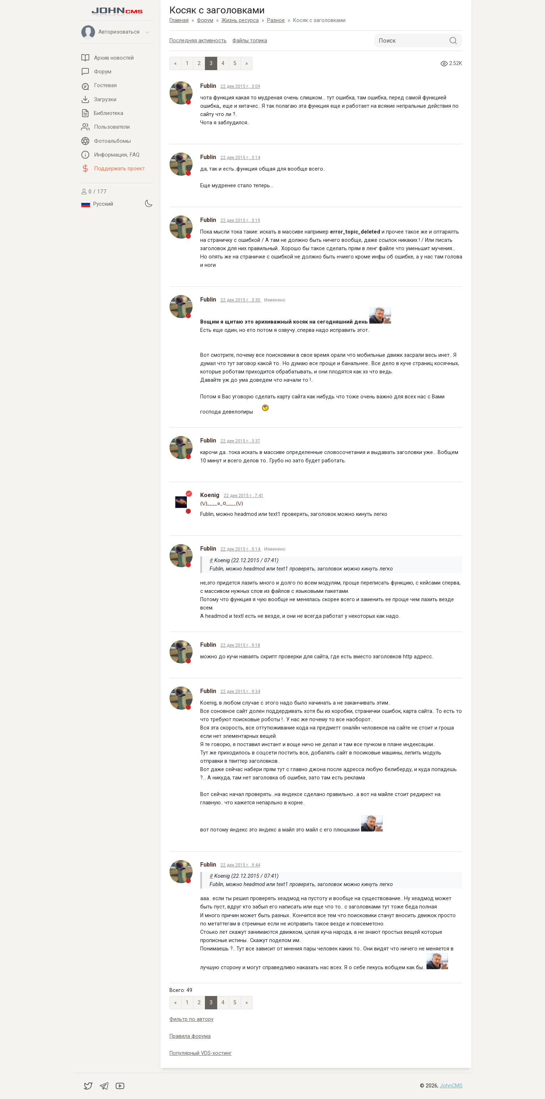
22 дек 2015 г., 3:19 (240, 220)
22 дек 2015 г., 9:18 (240, 645)
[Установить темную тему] (148, 203)
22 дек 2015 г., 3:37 (240, 441)
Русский (97, 204)
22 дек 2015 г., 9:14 (240, 549)
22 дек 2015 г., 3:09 (240, 86)
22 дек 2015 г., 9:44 (240, 865)
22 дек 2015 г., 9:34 (240, 691)
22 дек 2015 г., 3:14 (240, 157)
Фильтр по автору (191, 1019)
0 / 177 (94, 191)
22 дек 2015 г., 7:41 (243, 495)
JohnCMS (451, 1086)
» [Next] (246, 63)
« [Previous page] (175, 63)
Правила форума (190, 1036)
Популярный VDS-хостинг (200, 1053)
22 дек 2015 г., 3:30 (240, 300)
